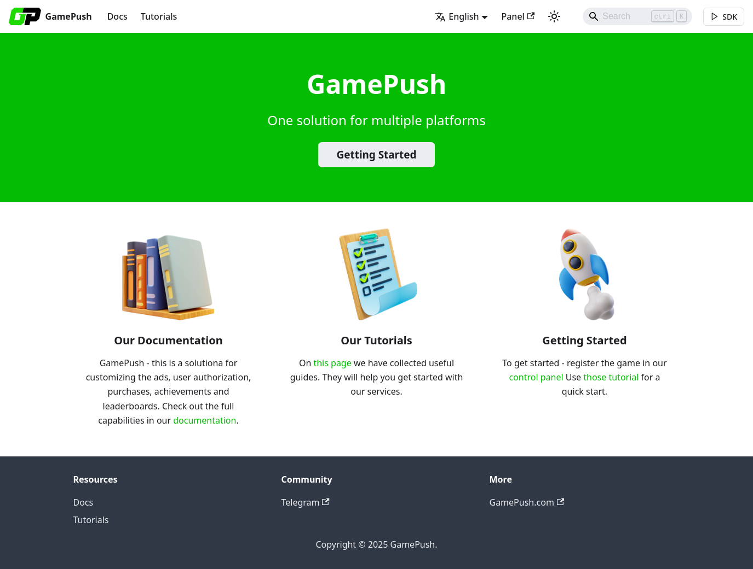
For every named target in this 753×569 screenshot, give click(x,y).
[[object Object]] (723, 17)
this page (332, 363)
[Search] (637, 16)
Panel (517, 16)
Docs (117, 16)
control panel (536, 377)
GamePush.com (527, 502)
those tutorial (611, 377)
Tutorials (159, 16)
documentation (204, 420)
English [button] (457, 16)
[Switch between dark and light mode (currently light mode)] (554, 16)
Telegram (305, 502)
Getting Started (377, 155)
